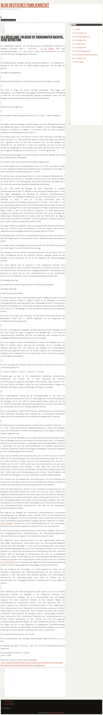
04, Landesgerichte (80, 40)
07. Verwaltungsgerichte (82, 51)
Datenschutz (9, 704)
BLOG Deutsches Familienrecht (25, 5)
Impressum (9, 701)
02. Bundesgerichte (80, 33)
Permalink (32, 660)
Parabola (52, 712)
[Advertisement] (41, 16)
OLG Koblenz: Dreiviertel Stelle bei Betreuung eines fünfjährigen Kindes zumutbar (32, 663)
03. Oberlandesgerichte (81, 36)
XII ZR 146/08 (47, 49)
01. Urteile (76, 29)
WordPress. (60, 712)
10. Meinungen (78, 62)
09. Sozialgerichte (79, 58)
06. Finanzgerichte (79, 47)
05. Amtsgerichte (79, 44)
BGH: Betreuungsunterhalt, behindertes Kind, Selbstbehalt (23, 665)
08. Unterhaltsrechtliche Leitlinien (85, 55)
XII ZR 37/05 (9, 562)
